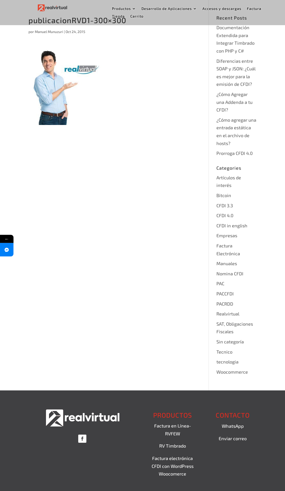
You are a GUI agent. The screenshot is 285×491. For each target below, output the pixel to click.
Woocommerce (232, 372)
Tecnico (224, 352)
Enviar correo (233, 438)
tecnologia (227, 362)
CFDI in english (231, 225)
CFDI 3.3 (224, 205)
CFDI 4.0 (224, 215)
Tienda (118, 16)
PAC (220, 283)
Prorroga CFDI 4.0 (234, 153)
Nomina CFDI (229, 273)
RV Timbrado (172, 446)
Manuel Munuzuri (49, 31)
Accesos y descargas (221, 9)
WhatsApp (233, 426)
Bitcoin (223, 195)
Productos (121, 9)
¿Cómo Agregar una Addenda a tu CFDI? (234, 102)
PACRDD (224, 304)
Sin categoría (230, 341)
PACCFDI (225, 293)
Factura (254, 9)
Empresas (226, 235)
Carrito (137, 16)
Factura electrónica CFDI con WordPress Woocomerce (173, 466)
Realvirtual (227, 313)
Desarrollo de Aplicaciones (166, 9)
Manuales (226, 263)
